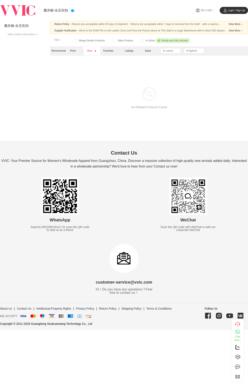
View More (236, 24)
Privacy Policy (85, 308)
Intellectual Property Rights (53, 308)
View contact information (23, 34)
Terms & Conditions (159, 308)
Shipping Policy (131, 308)
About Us (6, 308)
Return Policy (107, 308)
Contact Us (24, 308)
